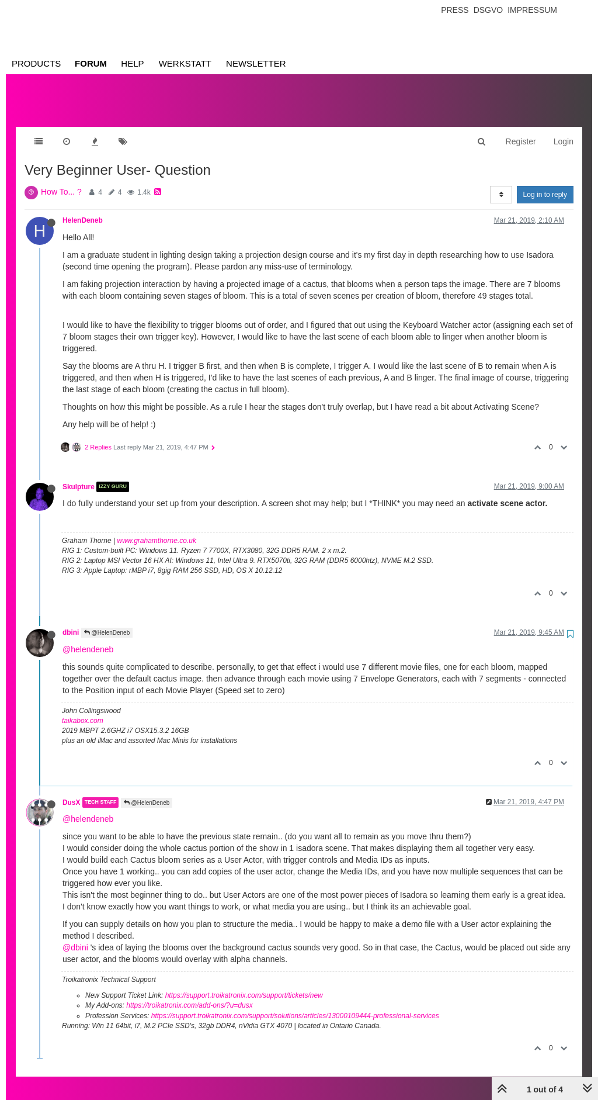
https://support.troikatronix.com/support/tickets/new (244, 984)
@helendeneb (87, 637)
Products (36, 63)
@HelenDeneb (107, 621)
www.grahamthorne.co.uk (156, 529)
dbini (70, 621)
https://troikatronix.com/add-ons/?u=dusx (189, 994)
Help (132, 63)
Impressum (532, 10)
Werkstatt (185, 63)
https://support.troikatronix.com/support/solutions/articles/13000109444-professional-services (295, 1004)
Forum (91, 63)
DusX (71, 791)
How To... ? (61, 180)
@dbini (75, 935)
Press (454, 10)
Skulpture (78, 475)
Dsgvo (488, 10)
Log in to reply (545, 183)
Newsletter (256, 63)
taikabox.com (82, 709)
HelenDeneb (82, 209)
